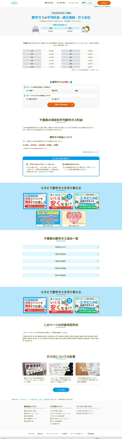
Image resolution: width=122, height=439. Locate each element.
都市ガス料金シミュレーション (59, 418)
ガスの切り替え (43, 3)
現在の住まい (32, 99)
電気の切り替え (31, 3)
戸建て (29, 90)
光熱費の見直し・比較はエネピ (19, 399)
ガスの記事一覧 (54, 424)
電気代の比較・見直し (30, 411)
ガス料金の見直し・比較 (35, 399)
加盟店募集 (91, 434)
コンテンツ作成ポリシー (77, 434)
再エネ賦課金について (30, 418)
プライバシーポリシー (52, 434)
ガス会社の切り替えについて (84, 411)
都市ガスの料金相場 (56, 421)
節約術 (67, 3)
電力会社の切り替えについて (84, 413)
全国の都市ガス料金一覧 (50, 399)
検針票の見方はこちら (90, 152)
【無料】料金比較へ (63, 104)
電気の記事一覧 (28, 421)
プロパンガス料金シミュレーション (60, 413)
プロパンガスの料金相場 (57, 416)
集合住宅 (53, 90)
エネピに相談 (47, 172)
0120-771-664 (88, 3)
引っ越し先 (54, 99)
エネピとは (31, 434)
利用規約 (64, 434)
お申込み (104, 3)
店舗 (75, 90)
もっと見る (61, 390)
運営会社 (40, 434)
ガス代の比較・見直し (56, 411)
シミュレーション (56, 3)
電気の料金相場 (28, 416)
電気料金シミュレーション (31, 413)
